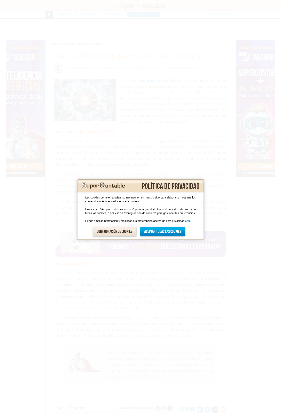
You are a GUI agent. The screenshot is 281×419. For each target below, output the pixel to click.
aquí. (188, 220)
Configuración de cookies (114, 231)
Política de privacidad (171, 186)
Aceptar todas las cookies (162, 231)
